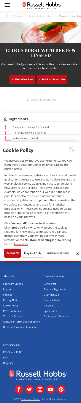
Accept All (12, 252)
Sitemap (7, 294)
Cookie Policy (10, 305)
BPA (5, 357)
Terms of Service (12, 316)
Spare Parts (50, 311)
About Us (8, 276)
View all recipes (22, 79)
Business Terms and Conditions (20, 327)
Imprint (7, 289)
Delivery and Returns (56, 316)
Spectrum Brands (13, 283)
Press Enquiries (12, 311)
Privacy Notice (11, 300)
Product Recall (52, 300)
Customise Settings (58, 252)
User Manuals (51, 294)
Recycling (49, 305)
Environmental (11, 344)
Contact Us (50, 283)
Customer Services (54, 276)
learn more (21, 244)
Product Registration (55, 289)
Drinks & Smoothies (52, 79)
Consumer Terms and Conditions (21, 321)
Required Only (32, 252)
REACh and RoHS (12, 352)
